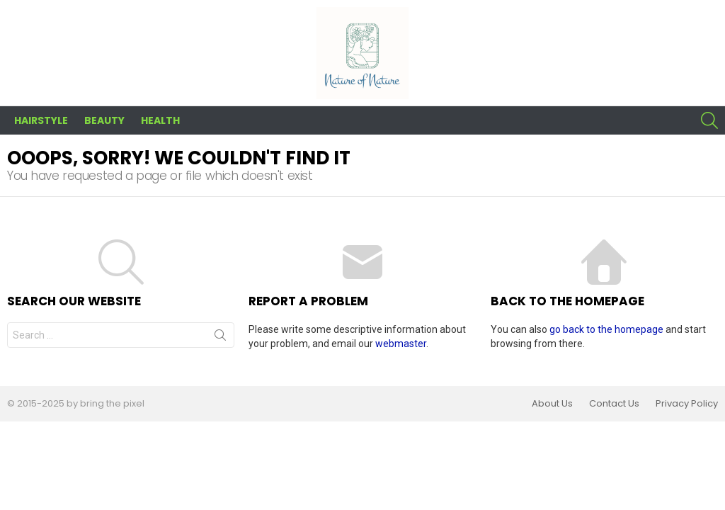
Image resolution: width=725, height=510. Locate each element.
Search (220, 337)
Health (160, 120)
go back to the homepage (606, 329)
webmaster (400, 343)
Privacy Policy (687, 403)
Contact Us (614, 403)
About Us (552, 403)
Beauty (104, 120)
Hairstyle (41, 120)
